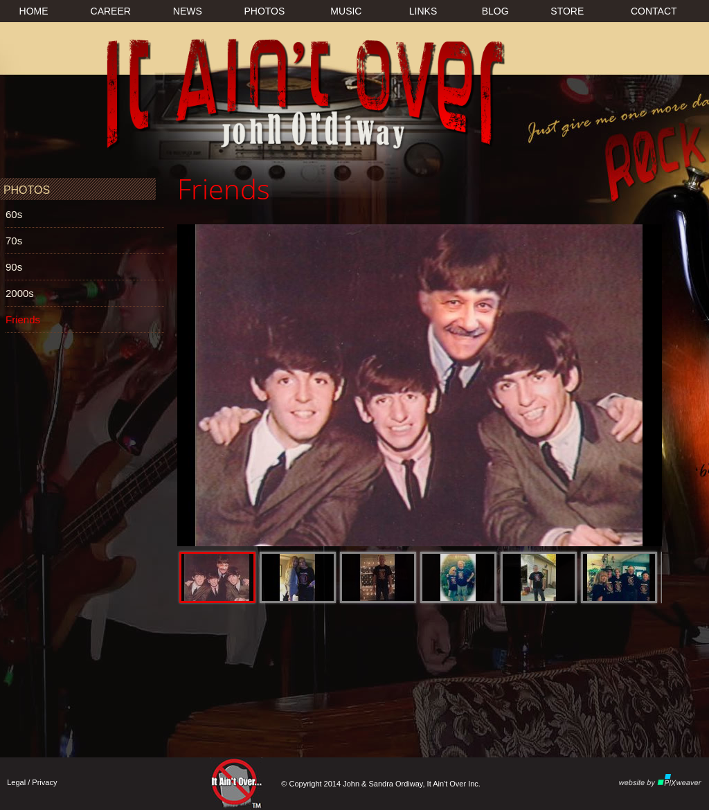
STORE (567, 11)
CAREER (111, 11)
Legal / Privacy (32, 782)
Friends (23, 319)
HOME (33, 11)
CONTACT (654, 11)
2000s (20, 293)
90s (14, 267)
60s (14, 214)
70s (14, 240)
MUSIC (345, 11)
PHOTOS (264, 11)
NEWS (187, 11)
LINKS (423, 11)
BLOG (495, 11)
